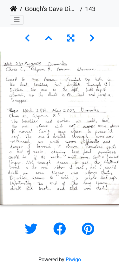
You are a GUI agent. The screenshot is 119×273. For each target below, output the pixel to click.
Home (13, 9)
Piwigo (73, 260)
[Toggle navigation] (17, 20)
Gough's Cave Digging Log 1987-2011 (51, 9)
